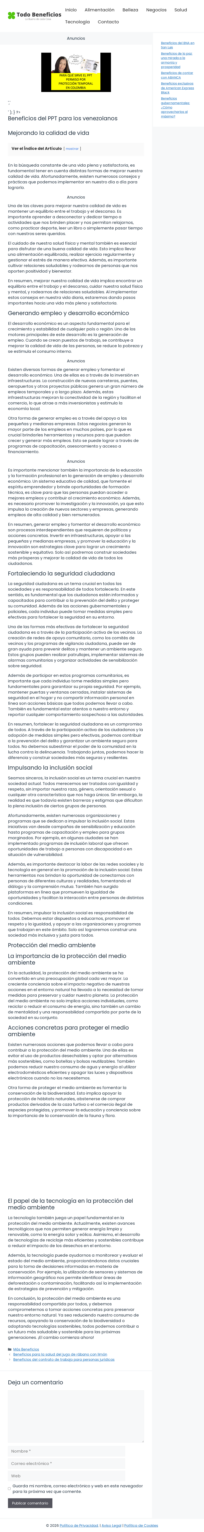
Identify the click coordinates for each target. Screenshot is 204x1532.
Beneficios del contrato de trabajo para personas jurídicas (64, 1359)
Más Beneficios (26, 1349)
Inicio (71, 10)
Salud (181, 10)
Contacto (108, 22)
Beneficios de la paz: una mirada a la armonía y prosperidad (176, 60)
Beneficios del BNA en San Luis (177, 45)
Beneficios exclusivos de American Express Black (177, 88)
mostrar (72, 148)
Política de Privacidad (79, 1525)
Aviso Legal (111, 1525)
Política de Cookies (141, 1525)
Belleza (130, 10)
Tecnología (77, 22)
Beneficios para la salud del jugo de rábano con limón (60, 1354)
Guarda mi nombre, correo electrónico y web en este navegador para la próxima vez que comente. (78, 1488)
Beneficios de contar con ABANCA (177, 75)
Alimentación (100, 10)
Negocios (156, 10)
